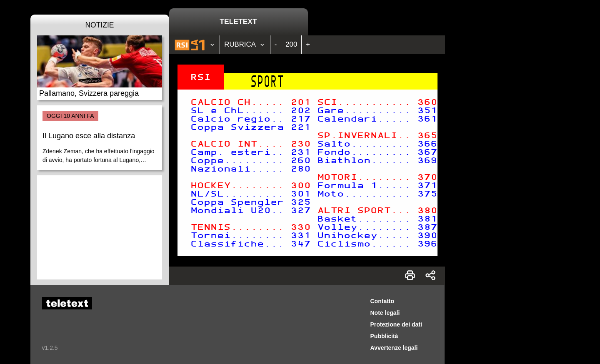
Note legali (385, 312)
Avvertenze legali (394, 347)
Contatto (382, 301)
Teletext (238, 21)
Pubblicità (384, 336)
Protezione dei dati (396, 324)
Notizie (99, 25)
